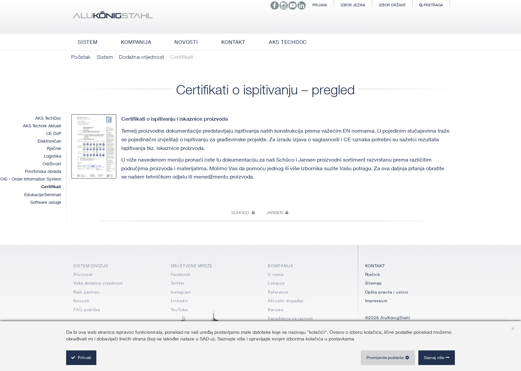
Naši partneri (86, 292)
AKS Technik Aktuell (42, 125)
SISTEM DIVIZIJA (90, 265)
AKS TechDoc (48, 118)
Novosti (81, 300)
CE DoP (53, 133)
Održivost (52, 163)
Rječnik (54, 148)
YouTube (179, 309)
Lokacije (276, 283)
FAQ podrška (86, 309)
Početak (81, 57)
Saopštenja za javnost (290, 318)
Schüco (243, 212)
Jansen (277, 212)
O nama (275, 274)
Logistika (52, 156)
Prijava (319, 5)
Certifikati (51, 186)
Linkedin (179, 300)
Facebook (180, 274)
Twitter (177, 283)
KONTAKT (375, 265)
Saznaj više (434, 357)
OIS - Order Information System (30, 179)
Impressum (376, 300)
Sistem (105, 57)
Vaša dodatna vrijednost (98, 283)
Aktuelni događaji (286, 300)
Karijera (275, 309)
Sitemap (373, 283)
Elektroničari (49, 141)
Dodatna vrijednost (141, 57)
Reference (278, 292)
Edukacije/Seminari (42, 194)
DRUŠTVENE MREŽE (192, 265)
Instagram (181, 292)
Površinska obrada (43, 171)
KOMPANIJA (280, 265)
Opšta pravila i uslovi (387, 292)
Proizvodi (83, 274)
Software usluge (45, 202)
